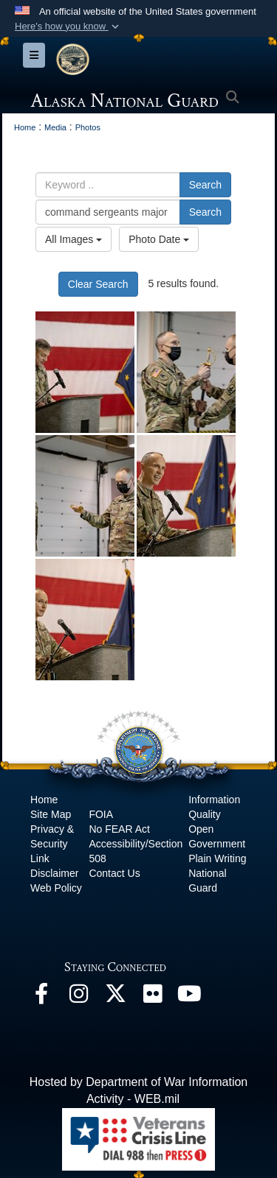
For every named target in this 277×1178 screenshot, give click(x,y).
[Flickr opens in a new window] (152, 997)
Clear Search (98, 284)
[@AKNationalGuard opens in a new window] (115, 997)
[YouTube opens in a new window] (189, 997)
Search (205, 185)
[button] (68, 26)
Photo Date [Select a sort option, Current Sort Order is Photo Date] (159, 239)
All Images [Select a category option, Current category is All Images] (73, 239)
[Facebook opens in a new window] (41, 997)
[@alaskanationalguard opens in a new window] (78, 997)
